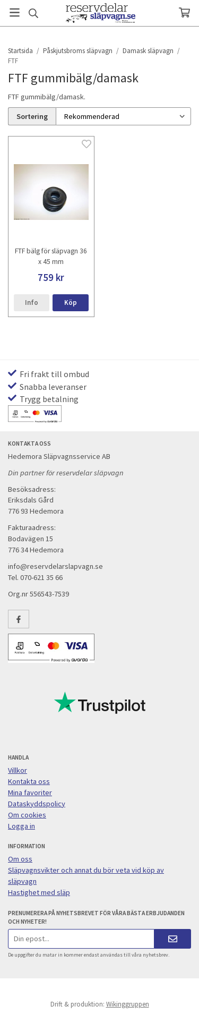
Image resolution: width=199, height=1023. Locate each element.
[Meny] (14, 12)
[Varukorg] (184, 12)
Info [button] (31, 302)
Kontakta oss (29, 781)
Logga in (21, 826)
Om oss (20, 859)
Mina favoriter (30, 792)
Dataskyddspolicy (36, 803)
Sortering (32, 116)
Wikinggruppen (127, 1004)
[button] (70, 303)
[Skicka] (172, 939)
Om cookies (27, 815)
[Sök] (33, 13)
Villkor (17, 770)
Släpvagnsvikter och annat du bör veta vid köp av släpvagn (86, 875)
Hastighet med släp (39, 892)
